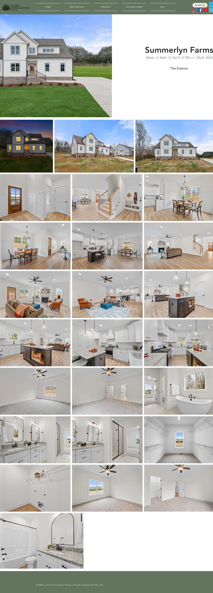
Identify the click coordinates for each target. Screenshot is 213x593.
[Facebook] (200, 10)
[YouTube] (206, 10)
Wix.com (99, 585)
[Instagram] (194, 10)
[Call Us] (200, 5)
